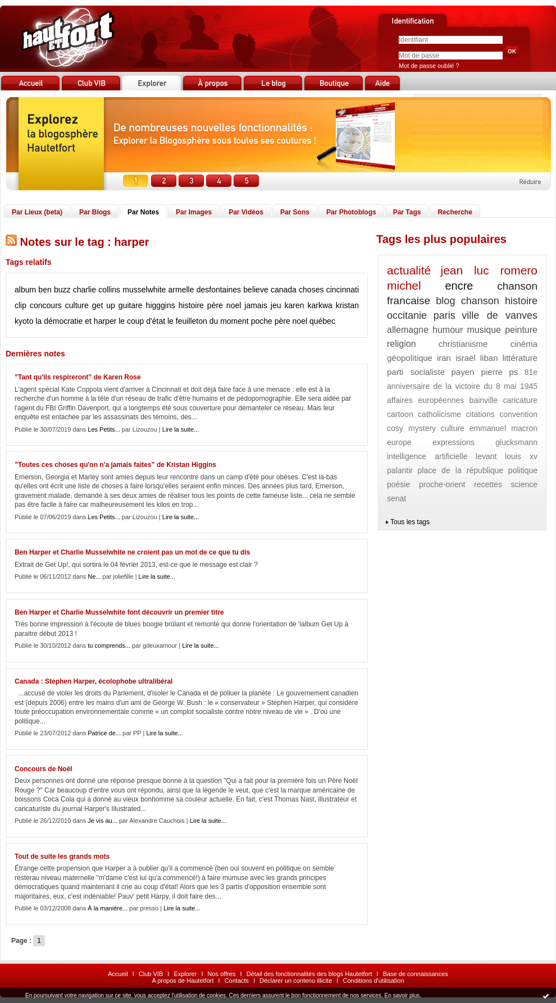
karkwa (319, 305)
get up (103, 305)
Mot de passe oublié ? (429, 65)
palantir (400, 470)
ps (513, 372)
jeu (276, 305)
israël (465, 358)
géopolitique (409, 358)
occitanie (407, 315)
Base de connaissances (415, 973)
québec (322, 321)
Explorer (185, 973)
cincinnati (342, 289)
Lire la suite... (180, 429)
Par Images (194, 212)
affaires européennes (425, 400)
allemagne (408, 330)
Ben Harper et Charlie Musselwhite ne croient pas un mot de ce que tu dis (132, 552)
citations (480, 414)
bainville (484, 400)
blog (445, 300)
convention (518, 414)
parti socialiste (416, 372)
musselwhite (144, 289)
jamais (255, 305)
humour (447, 330)
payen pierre (477, 372)
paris (444, 315)
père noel (291, 321)
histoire (521, 300)
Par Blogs (95, 212)
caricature (520, 400)
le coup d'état (142, 321)
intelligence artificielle (427, 456)
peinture (521, 330)
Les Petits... (104, 429)
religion (401, 344)
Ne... (94, 576)
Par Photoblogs (351, 212)
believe (255, 289)
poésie (398, 484)
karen (294, 305)
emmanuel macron (503, 428)
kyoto (24, 321)
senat (396, 498)
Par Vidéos (246, 212)
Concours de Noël (43, 769)
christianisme (463, 344)
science (524, 484)
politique (522, 470)
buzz (62, 289)
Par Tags (407, 212)
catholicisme (439, 414)
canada (284, 289)
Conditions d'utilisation (373, 980)
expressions (453, 442)
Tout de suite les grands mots (62, 856)
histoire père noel (210, 305)
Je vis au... (102, 820)
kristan (347, 305)
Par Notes (143, 212)
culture (77, 305)
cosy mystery (411, 428)
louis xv (521, 456)
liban (489, 358)
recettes (488, 484)
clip (20, 305)
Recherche (454, 212)
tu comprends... (109, 645)
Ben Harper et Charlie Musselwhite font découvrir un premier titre (119, 612)
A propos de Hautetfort (182, 980)
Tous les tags (410, 522)
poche (261, 321)
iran (444, 358)
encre (459, 286)
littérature (519, 358)
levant (486, 456)
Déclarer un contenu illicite (295, 980)
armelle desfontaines (204, 289)
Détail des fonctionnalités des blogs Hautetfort (309, 973)
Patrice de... (104, 733)
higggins (160, 305)
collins (109, 289)
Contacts (237, 980)
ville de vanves (499, 315)
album (25, 289)
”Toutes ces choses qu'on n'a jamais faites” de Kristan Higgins (115, 465)
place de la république (461, 470)
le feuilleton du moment (208, 321)
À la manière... (107, 908)
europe (399, 442)
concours (46, 305)
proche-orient (442, 484)
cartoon (400, 414)
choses (311, 289)
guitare (131, 305)
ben (44, 289)
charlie (84, 289)
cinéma (524, 344)
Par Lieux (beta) (37, 212)
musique (483, 330)
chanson (480, 300)
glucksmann (516, 442)
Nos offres (222, 973)
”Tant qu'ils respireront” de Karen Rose (78, 377)
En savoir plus (402, 995)
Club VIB (151, 973)
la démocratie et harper (75, 321)
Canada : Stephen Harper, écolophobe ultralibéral (93, 681)
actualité (409, 270)
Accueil (117, 973)
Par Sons (294, 212)
